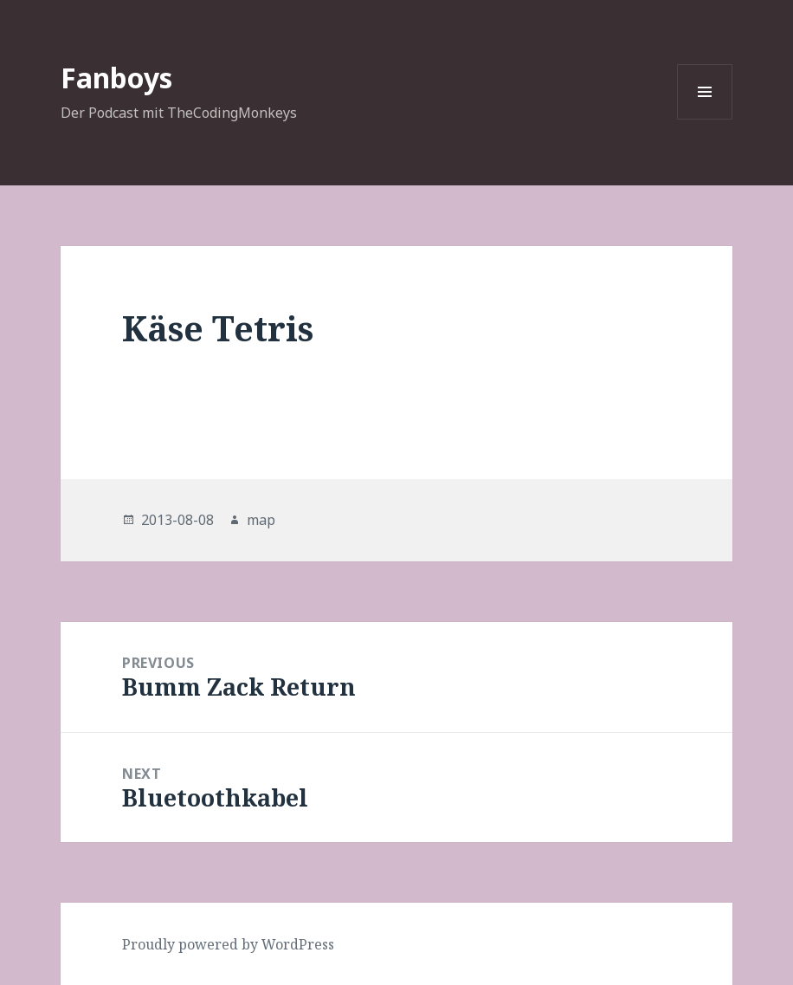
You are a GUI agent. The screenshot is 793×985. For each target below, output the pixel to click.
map (261, 519)
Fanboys (116, 77)
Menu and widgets (705, 119)
